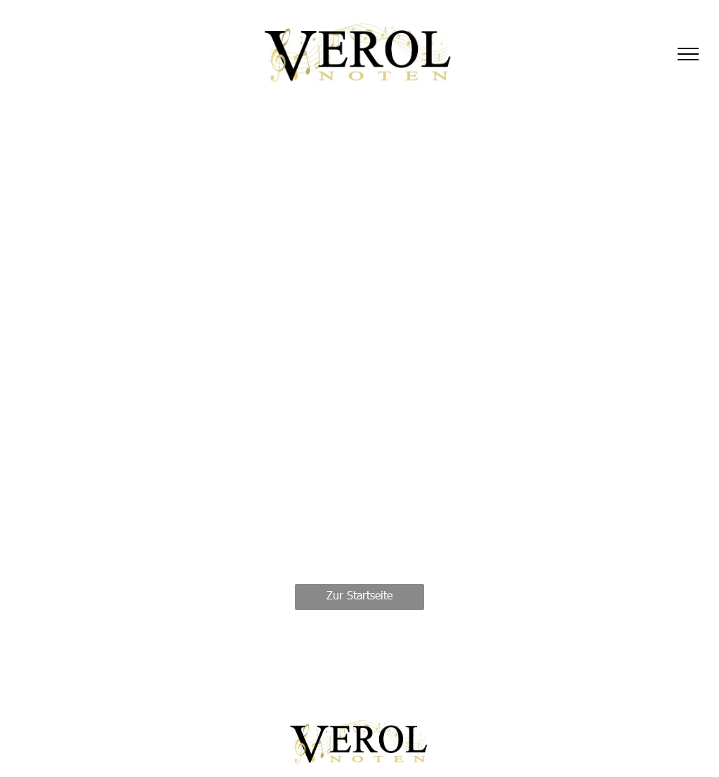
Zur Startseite (359, 594)
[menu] (688, 54)
